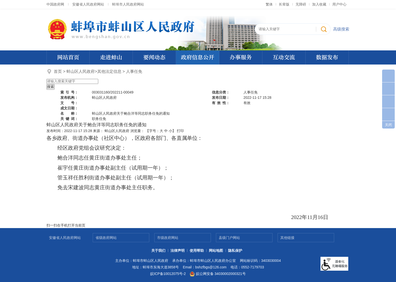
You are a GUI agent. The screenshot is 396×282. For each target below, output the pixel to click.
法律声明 (177, 250)
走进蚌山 (111, 57)
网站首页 (68, 57)
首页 (58, 71)
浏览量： (137, 131)
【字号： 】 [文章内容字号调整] (160, 131)
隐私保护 (235, 250)
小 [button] (170, 131)
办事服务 (241, 57)
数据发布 (327, 57)
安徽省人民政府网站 (88, 4)
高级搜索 (341, 29)
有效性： (221, 103)
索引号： (69, 92)
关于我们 (158, 250)
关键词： (69, 119)
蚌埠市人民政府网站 (128, 4)
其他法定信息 (109, 71)
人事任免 (134, 71)
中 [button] (166, 131)
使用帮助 (197, 250)
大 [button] (161, 131)
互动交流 (284, 57)
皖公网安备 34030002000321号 (217, 273)
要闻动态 (154, 57)
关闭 (388, 125)
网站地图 (216, 250)
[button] (284, 4)
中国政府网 (55, 4)
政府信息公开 (197, 57)
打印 (180, 131)
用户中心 (339, 4)
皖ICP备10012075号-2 (168, 274)
